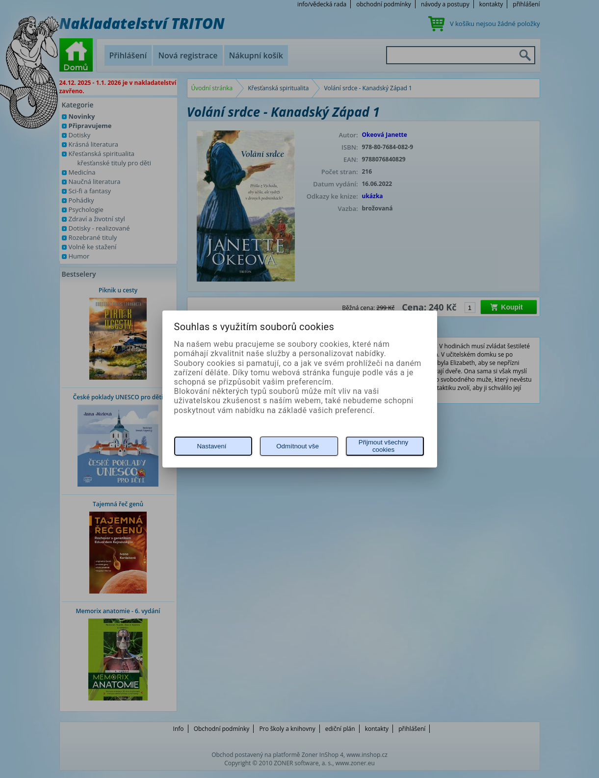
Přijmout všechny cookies (383, 446)
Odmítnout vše (297, 446)
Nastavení (211, 446)
